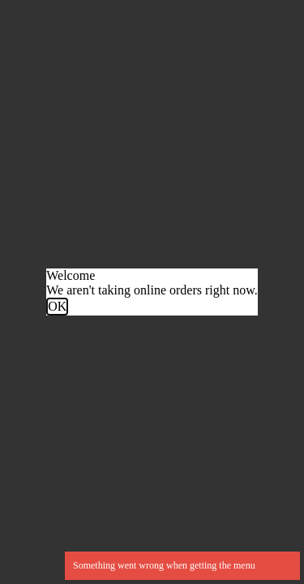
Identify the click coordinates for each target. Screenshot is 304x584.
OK (57, 306)
